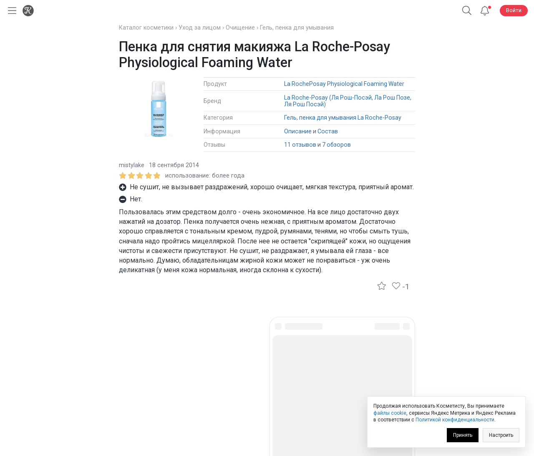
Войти (513, 10)
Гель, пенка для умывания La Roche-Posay (342, 117)
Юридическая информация (267, 391)
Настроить (501, 435)
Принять (462, 435)
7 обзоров (336, 144)
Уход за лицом (200, 27)
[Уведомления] (485, 10)
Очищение (240, 27)
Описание (298, 131)
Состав (327, 131)
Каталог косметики (146, 27)
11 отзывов (300, 144)
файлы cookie (389, 413)
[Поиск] (467, 10)
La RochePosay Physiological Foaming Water (344, 83)
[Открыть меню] (10, 10)
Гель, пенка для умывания (297, 27)
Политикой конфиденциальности (455, 420)
